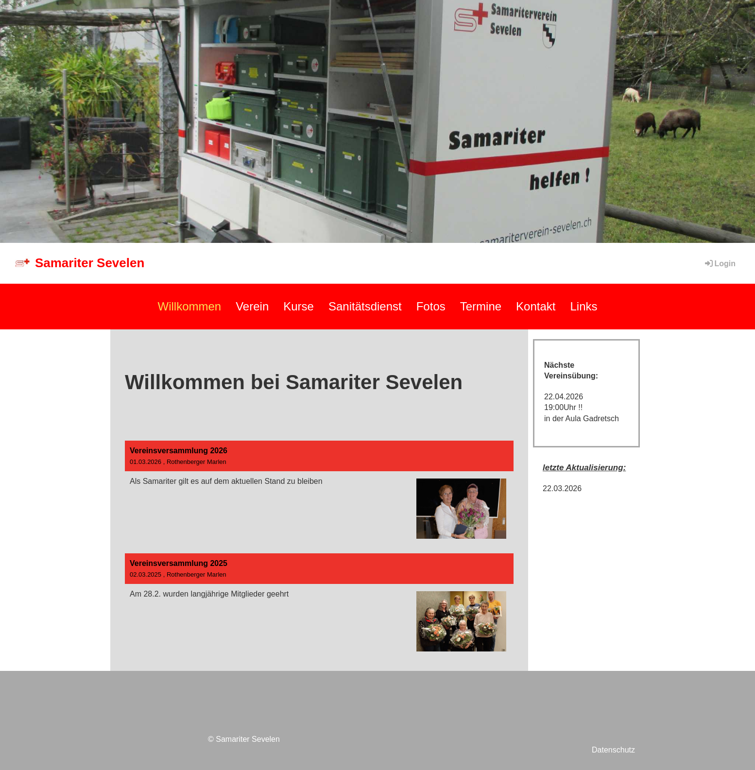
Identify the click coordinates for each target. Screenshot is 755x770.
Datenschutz (613, 750)
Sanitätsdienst (365, 306)
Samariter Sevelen (89, 263)
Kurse (298, 306)
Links (583, 306)
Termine (480, 306)
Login (720, 263)
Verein (252, 306)
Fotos (431, 306)
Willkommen (189, 306)
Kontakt (535, 306)
